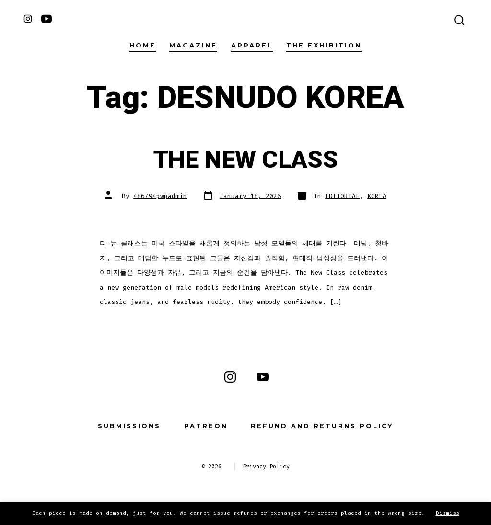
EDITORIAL (342, 196)
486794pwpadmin (160, 196)
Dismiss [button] (447, 513)
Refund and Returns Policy (322, 426)
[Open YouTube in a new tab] (46, 19)
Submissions (129, 426)
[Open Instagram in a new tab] (28, 19)
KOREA (376, 196)
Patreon (206, 426)
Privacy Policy (266, 466)
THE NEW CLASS (245, 160)
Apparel (252, 45)
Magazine (193, 45)
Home (142, 45)
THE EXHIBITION (324, 45)
